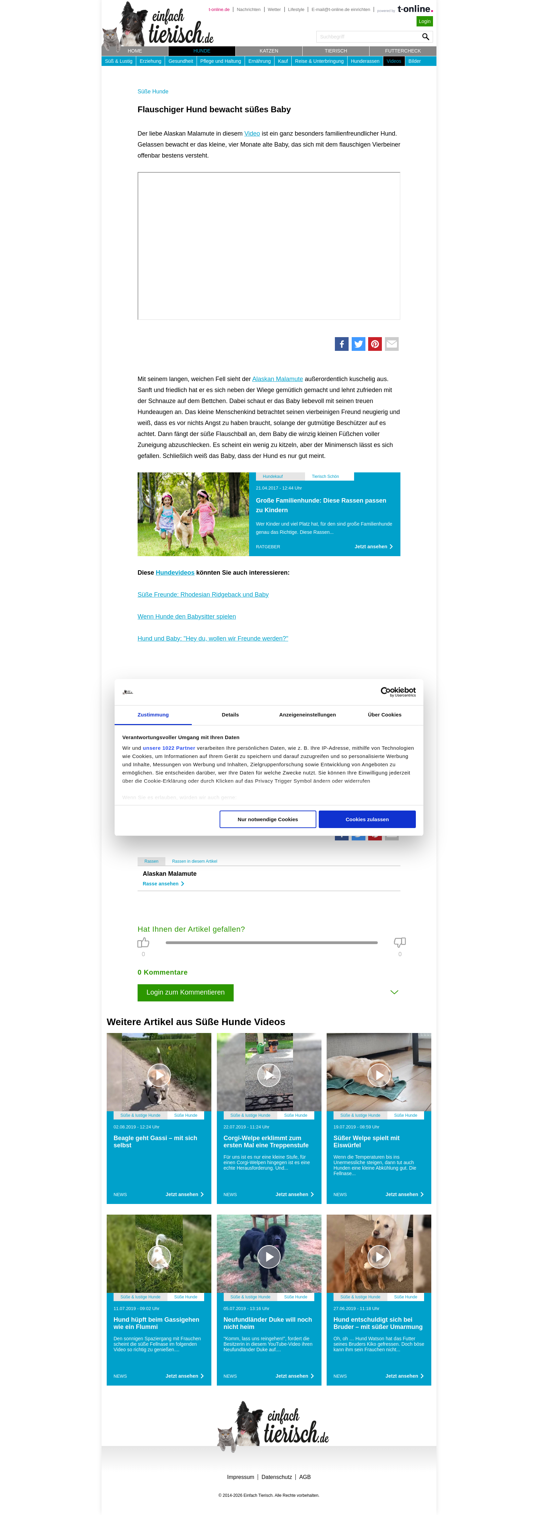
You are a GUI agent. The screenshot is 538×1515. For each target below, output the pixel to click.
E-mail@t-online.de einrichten (341, 9)
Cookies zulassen (367, 819)
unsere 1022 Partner (169, 748)
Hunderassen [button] (365, 61)
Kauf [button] (283, 61)
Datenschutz (276, 1477)
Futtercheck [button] (403, 51)
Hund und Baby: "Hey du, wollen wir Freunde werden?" (213, 638)
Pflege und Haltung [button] (220, 61)
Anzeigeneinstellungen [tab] (307, 715)
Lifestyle (296, 9)
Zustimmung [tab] (153, 715)
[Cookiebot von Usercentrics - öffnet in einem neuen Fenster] (386, 692)
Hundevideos (175, 572)
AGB (305, 1477)
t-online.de (219, 9)
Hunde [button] (202, 51)
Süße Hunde (153, 91)
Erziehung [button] (150, 61)
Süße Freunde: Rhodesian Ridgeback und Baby (203, 594)
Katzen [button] (269, 51)
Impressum (240, 1477)
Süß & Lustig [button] (118, 61)
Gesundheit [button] (180, 61)
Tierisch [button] (336, 51)
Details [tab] (230, 715)
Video (252, 133)
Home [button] (135, 51)
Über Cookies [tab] (385, 715)
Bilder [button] (415, 61)
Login (425, 21)
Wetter (274, 9)
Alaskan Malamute (277, 379)
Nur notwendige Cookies (268, 819)
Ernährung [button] (259, 61)
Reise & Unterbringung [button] (319, 61)
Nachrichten (248, 9)
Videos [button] (394, 61)
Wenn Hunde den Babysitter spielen (187, 616)
